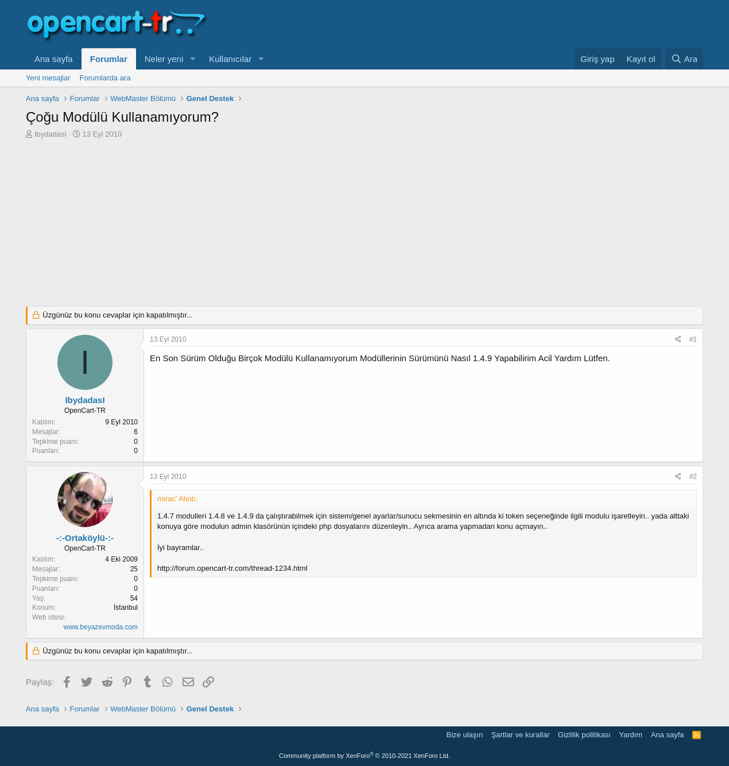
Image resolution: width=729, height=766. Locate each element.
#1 (693, 339)
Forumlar (108, 59)
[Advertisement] (364, 225)
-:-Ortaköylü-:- (85, 538)
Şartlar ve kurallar (520, 734)
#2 (693, 477)
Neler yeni (164, 59)
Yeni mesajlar (48, 77)
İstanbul (126, 607)
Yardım (630, 734)
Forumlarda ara (105, 77)
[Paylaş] (678, 339)
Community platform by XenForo (364, 755)
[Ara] (684, 58)
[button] (192, 58)
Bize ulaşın (465, 734)
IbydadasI (50, 134)
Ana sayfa (53, 59)
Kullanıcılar (230, 59)
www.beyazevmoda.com (101, 627)
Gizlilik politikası (584, 734)
